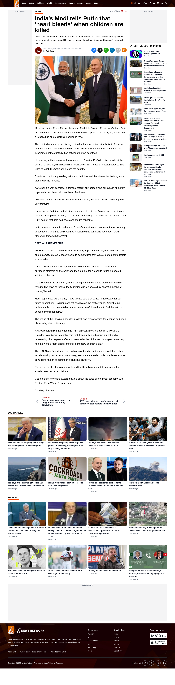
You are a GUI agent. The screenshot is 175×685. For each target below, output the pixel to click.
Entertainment (93, 641)
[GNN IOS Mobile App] (158, 642)
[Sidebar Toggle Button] (10, 3)
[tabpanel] (148, 120)
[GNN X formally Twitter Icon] (154, 3)
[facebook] (93, 51)
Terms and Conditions (40, 652)
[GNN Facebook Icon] (150, 3)
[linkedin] (112, 51)
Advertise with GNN (58, 652)
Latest (116, 637)
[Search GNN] (166, 3)
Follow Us (136, 663)
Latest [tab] (134, 46)
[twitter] (100, 51)
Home (111, 11)
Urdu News (118, 651)
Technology (92, 647)
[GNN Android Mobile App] (158, 636)
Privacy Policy (24, 652)
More (97, 3)
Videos (116, 644)
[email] (118, 51)
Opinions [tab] (155, 46)
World (117, 11)
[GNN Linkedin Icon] (162, 3)
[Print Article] (124, 50)
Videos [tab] (144, 46)
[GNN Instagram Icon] (158, 3)
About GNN (12, 652)
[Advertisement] (20, 49)
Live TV (117, 647)
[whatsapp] (106, 51)
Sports (90, 644)
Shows (116, 641)
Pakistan (91, 634)
